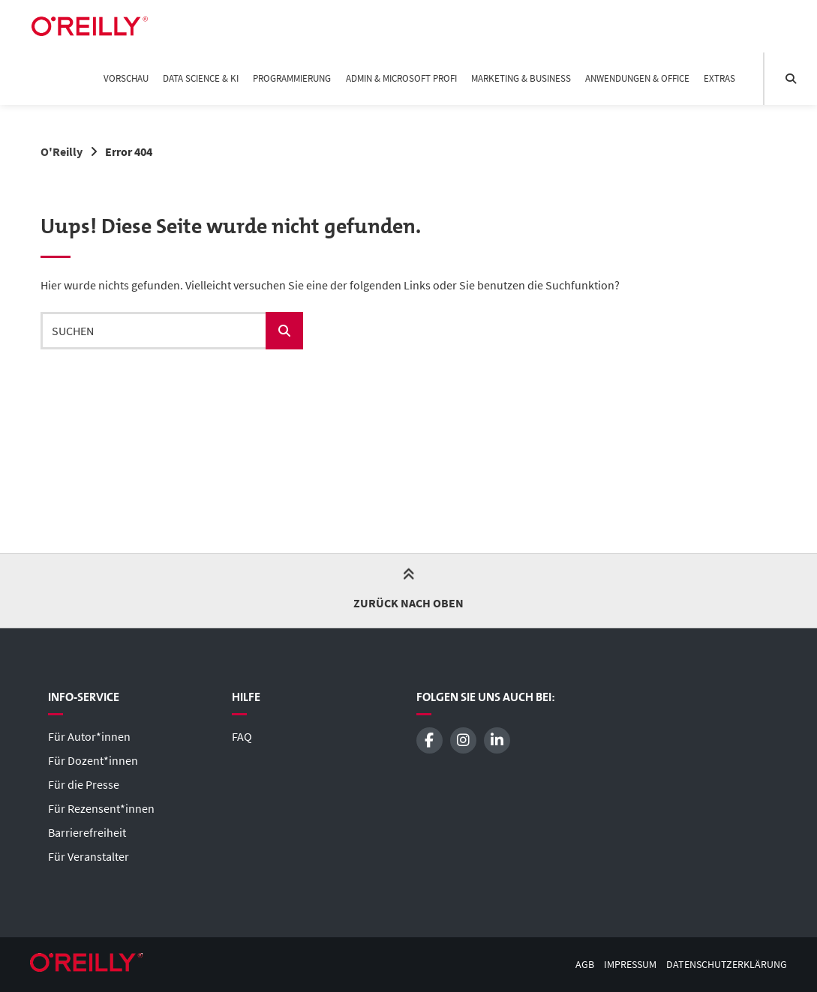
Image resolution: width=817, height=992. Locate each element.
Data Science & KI (201, 78)
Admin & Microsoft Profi (401, 78)
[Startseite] (89, 26)
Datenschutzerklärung (726, 964)
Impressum (630, 964)
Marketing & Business (521, 78)
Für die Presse (83, 784)
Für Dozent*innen (93, 760)
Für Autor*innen (89, 736)
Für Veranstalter (88, 856)
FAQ (242, 736)
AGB (584, 964)
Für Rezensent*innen (101, 808)
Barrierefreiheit (87, 832)
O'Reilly (62, 151)
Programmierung (292, 78)
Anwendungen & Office (637, 78)
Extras (719, 78)
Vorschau (126, 78)
